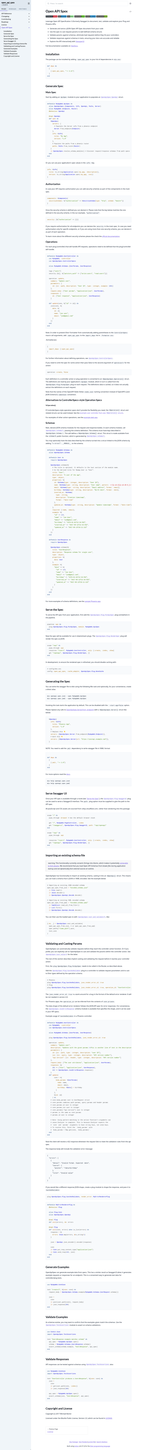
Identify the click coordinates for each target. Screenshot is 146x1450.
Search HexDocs (101, 1442)
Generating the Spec (11, 39)
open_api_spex (8, 2)
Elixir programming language (100, 1446)
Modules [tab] (12, 9)
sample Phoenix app (92, 601)
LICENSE (109, 1418)
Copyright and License (11, 56)
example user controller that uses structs (101, 413)
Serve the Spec (9, 36)
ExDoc (77, 1446)
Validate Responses (10, 54)
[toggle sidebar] (28, 3)
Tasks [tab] (22, 9)
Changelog (5, 16)
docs (68, 774)
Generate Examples (10, 49)
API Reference (6, 13)
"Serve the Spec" (92, 798)
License (4, 25)
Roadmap (4, 22)
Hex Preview (83, 1442)
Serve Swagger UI (10, 41)
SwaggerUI (80, 41)
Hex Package (73, 1442)
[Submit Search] (48, 3)
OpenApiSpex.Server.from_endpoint (80, 710)
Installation (8, 31)
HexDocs (74, 46)
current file (91, 1442)
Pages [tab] (3, 9)
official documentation (111, 236)
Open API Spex (6, 27)
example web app (90, 417)
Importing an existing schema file (15, 44)
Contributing (6, 19)
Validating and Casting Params (14, 46)
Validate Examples (10, 51)
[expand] (29, 14)
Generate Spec (9, 34)
